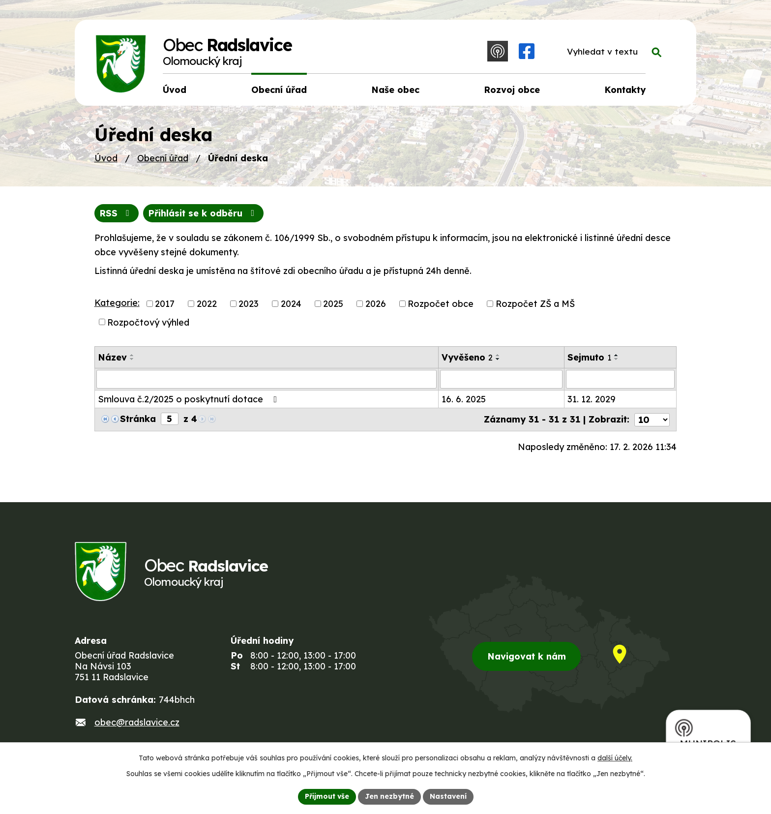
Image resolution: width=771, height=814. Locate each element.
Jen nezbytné (389, 796)
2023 (248, 303)
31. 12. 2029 (591, 399)
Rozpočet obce (441, 303)
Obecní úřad (162, 158)
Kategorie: (117, 302)
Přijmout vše (327, 796)
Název (112, 357)
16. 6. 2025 (464, 399)
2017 (165, 303)
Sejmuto (589, 357)
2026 (375, 303)
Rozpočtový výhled (148, 322)
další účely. (614, 758)
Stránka (138, 418)
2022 (207, 303)
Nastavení (448, 796)
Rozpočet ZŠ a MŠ (535, 303)
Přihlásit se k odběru (203, 213)
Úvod (106, 158)
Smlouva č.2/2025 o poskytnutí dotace (189, 399)
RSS (116, 213)
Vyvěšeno (467, 357)
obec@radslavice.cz (136, 722)
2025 (333, 303)
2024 (291, 303)
